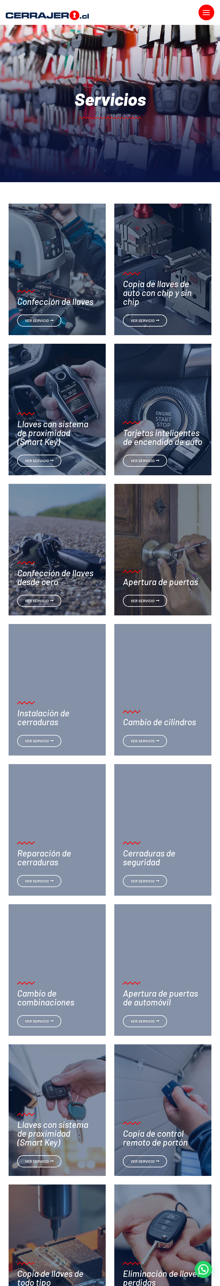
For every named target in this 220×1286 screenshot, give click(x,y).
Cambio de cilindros (159, 721)
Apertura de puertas (160, 581)
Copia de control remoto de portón (155, 1137)
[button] (203, 1269)
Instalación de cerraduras (43, 717)
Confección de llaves (55, 301)
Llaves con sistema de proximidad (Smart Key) (52, 432)
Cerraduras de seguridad (149, 857)
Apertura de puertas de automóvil (160, 997)
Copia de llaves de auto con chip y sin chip (157, 292)
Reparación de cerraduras (44, 857)
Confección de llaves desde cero (55, 577)
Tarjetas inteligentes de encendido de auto (162, 437)
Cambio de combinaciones (45, 997)
